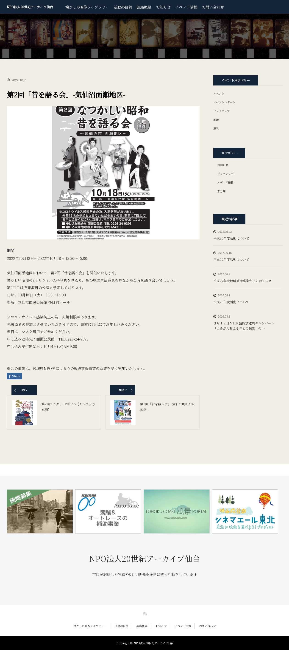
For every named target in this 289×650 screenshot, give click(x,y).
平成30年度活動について (231, 238)
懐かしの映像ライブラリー (87, 7)
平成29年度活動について (231, 259)
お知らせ (163, 7)
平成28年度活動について (231, 302)
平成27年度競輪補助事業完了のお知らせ (242, 280)
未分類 (221, 191)
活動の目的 (123, 7)
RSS (144, 612)
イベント (218, 93)
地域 (216, 120)
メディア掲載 (225, 182)
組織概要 (144, 7)
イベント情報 (186, 7)
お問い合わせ (213, 7)
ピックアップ (221, 111)
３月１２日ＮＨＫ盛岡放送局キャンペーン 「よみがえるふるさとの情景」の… (245, 325)
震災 (216, 128)
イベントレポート (224, 102)
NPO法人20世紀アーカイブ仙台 (30, 7)
